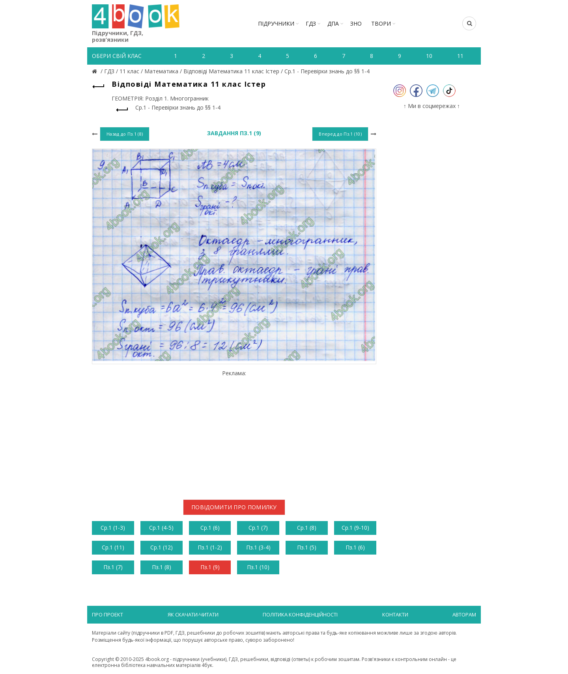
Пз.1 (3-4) (258, 547)
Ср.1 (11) (113, 547)
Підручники (276, 23)
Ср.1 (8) (306, 527)
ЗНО (356, 23)
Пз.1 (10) (258, 567)
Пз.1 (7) (113, 567)
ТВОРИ (381, 23)
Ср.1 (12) (161, 547)
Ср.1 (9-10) (355, 527)
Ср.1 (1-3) (113, 527)
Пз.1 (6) (355, 547)
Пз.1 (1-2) (210, 547)
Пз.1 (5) (306, 547)
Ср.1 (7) (258, 527)
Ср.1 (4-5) (161, 527)
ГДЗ (311, 23)
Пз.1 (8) (161, 567)
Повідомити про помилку (234, 507)
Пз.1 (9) (210, 567)
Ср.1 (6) (210, 527)
